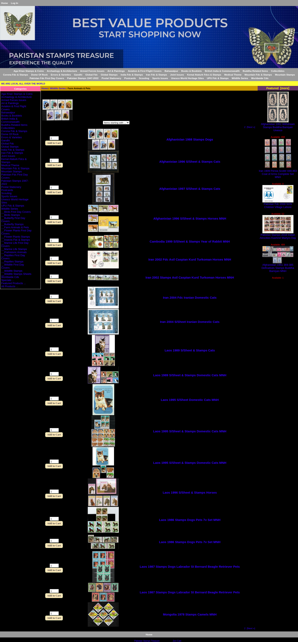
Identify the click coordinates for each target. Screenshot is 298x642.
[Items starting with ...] (116, 122)
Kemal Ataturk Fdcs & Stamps (204, 74)
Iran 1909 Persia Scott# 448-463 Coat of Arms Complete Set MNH (278, 173)
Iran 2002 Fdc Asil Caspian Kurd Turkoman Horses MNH (189, 259)
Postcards (130, 78)
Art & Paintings (116, 71)
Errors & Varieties (61, 74)
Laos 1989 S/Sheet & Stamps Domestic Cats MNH (189, 375)
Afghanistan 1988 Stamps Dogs (189, 139)
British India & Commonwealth (222, 71)
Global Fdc (91, 74)
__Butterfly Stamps (12, 224)
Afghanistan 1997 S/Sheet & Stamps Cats (189, 188)
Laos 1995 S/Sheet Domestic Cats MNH (190, 400)
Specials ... (7, 280)
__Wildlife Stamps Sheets (16, 273)
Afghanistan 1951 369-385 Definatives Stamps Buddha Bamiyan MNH (278, 267)
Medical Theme (233, 74)
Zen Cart (177, 641)
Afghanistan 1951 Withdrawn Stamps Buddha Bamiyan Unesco (278, 126)
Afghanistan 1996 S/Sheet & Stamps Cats (189, 161)
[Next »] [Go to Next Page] (251, 127)
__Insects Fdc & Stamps (15, 239)
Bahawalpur (171, 71)
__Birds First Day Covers (16, 211)
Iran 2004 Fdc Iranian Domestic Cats (189, 297)
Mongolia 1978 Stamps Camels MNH (189, 614)
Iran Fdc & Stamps (156, 74)
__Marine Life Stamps (14, 249)
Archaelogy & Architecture (62, 71)
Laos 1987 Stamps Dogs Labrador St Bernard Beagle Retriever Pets (190, 566)
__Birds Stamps (10, 214)
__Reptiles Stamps (12, 261)
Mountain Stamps (285, 74)
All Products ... (9, 286)
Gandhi (78, 74)
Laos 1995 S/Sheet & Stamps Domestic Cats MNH (189, 431)
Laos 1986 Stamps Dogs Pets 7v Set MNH (190, 520)
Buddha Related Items (255, 71)
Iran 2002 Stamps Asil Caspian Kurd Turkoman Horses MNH (189, 277)
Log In (14, 3)
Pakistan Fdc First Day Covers (47, 78)
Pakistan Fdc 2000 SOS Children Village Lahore (277, 204)
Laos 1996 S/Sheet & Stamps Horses (190, 492)
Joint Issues (177, 74)
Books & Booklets (191, 71)
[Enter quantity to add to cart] (54, 138)
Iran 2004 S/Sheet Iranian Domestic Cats (189, 321)
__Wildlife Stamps (11, 270)
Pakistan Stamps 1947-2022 (83, 78)
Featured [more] (277, 88)
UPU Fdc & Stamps (218, 78)
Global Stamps (109, 74)
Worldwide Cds (260, 78)
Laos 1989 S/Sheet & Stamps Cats (190, 350)
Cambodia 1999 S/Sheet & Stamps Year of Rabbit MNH (190, 241)
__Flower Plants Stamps (15, 236)
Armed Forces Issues (92, 71)
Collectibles (277, 71)
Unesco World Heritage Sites (187, 78)
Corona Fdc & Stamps (15, 74)
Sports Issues (160, 78)
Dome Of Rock (39, 74)
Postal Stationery (111, 78)
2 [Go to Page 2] (244, 127)
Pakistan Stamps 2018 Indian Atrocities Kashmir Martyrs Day (278, 235)
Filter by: (48, 123)
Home (4, 3)
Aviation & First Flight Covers (145, 71)
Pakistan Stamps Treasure (147, 641)
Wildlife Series (58, 88)
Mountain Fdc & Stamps (258, 74)
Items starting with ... (85, 123)
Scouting (144, 78)
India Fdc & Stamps (132, 74)
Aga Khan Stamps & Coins (29, 71)
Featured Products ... (13, 283)
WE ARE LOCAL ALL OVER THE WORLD (23, 83)
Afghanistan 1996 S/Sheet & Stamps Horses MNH (189, 218)
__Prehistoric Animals (14, 252)
